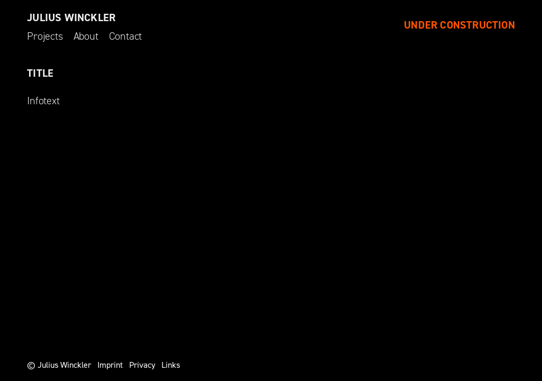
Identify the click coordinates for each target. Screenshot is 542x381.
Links (170, 364)
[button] (519, 15)
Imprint (110, 364)
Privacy (142, 364)
